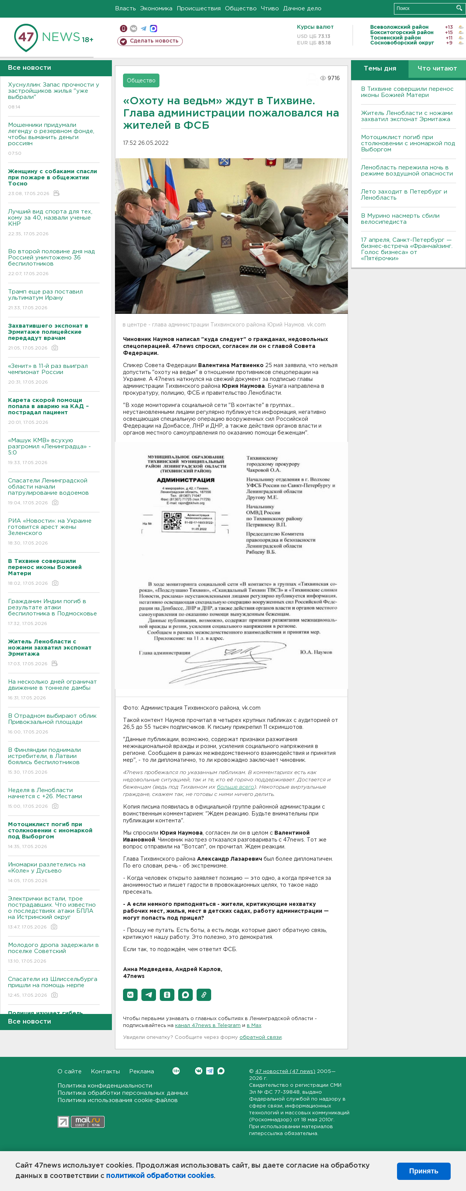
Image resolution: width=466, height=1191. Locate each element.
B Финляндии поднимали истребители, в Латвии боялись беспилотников (54, 762)
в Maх (254, 1026)
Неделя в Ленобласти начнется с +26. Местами (54, 799)
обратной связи (261, 1037)
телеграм (143, 28)
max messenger (153, 28)
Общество (241, 8)
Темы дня (380, 69)
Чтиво (270, 8)
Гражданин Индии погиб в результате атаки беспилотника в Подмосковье (54, 613)
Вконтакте (176, 1071)
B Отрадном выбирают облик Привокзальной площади (54, 724)
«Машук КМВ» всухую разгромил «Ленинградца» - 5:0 (54, 452)
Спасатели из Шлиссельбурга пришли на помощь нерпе (54, 988)
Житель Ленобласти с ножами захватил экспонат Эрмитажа (407, 116)
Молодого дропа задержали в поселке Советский (54, 954)
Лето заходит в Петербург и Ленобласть (404, 194)
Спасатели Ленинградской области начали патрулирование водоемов (54, 492)
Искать (459, 8)
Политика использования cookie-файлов (117, 1100)
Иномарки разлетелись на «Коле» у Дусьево (54, 873)
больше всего (235, 787)
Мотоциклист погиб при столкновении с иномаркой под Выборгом (408, 143)
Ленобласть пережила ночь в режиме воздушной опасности (407, 170)
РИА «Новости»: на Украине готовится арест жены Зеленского (54, 532)
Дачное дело (302, 8)
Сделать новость (154, 41)
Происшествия (199, 8)
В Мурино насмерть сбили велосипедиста (400, 219)
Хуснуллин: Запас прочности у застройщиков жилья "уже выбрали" (54, 96)
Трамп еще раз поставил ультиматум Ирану (54, 300)
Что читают (437, 69)
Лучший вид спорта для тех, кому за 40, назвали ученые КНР (54, 223)
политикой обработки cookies (160, 1176)
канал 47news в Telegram (208, 1026)
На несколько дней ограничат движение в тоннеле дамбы (54, 690)
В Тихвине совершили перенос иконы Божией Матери (407, 92)
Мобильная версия (123, 28)
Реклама (141, 1071)
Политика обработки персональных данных (123, 1093)
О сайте (69, 1071)
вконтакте (133, 28)
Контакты (105, 1071)
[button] (130, 995)
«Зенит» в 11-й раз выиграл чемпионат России (54, 375)
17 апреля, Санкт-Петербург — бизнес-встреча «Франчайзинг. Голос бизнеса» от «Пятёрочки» (407, 249)
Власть (125, 8)
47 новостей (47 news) (285, 1072)
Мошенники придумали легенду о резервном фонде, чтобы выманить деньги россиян (54, 140)
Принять (423, 1171)
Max (221, 1071)
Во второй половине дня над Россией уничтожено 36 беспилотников (54, 263)
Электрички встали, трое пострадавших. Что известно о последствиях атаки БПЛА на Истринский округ (54, 913)
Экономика (156, 8)
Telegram (209, 1071)
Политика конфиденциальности (104, 1085)
